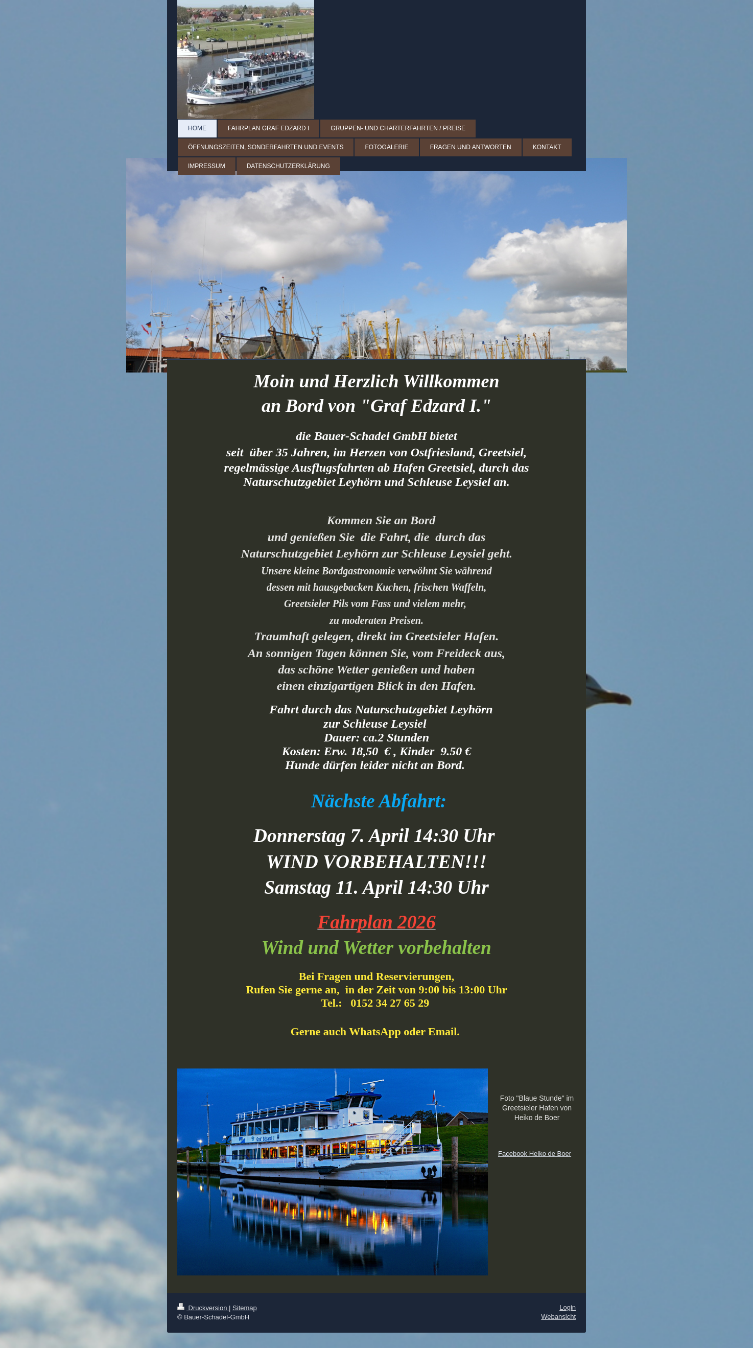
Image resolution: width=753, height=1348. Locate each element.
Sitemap (244, 1308)
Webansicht (558, 1316)
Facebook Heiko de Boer (534, 1153)
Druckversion (203, 1308)
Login (567, 1307)
